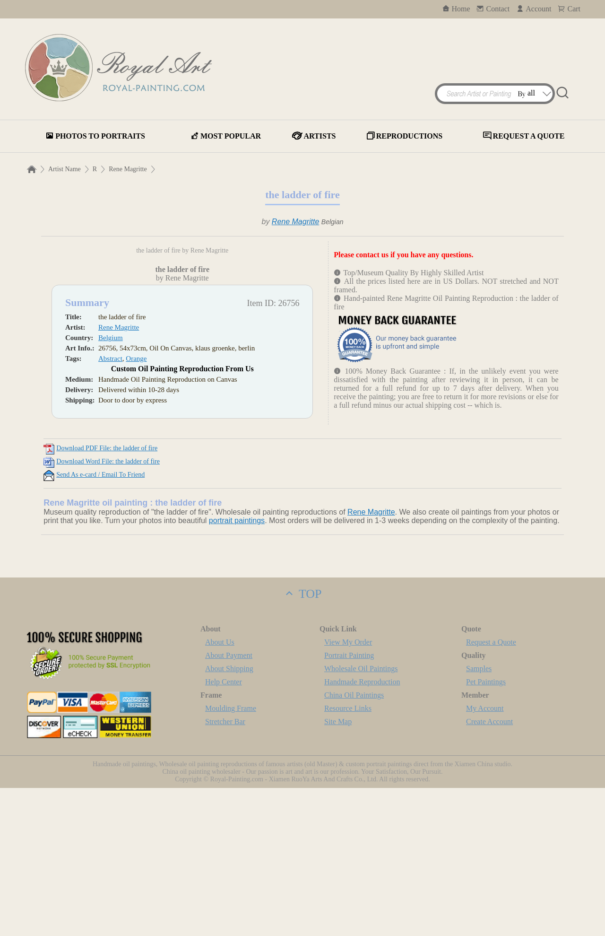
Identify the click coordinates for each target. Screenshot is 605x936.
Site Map (338, 870)
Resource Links (348, 856)
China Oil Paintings (354, 843)
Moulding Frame (230, 856)
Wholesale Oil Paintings (361, 817)
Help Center (223, 830)
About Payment (228, 803)
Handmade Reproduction (362, 830)
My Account (485, 856)
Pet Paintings (486, 830)
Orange (136, 506)
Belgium (110, 486)
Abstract (110, 506)
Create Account (489, 870)
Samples (479, 817)
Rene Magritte (128, 169)
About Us (219, 790)
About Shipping (229, 817)
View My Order (348, 790)
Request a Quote (491, 790)
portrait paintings (237, 669)
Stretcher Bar (225, 870)
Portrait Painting (349, 803)
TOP (302, 742)
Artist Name (64, 169)
